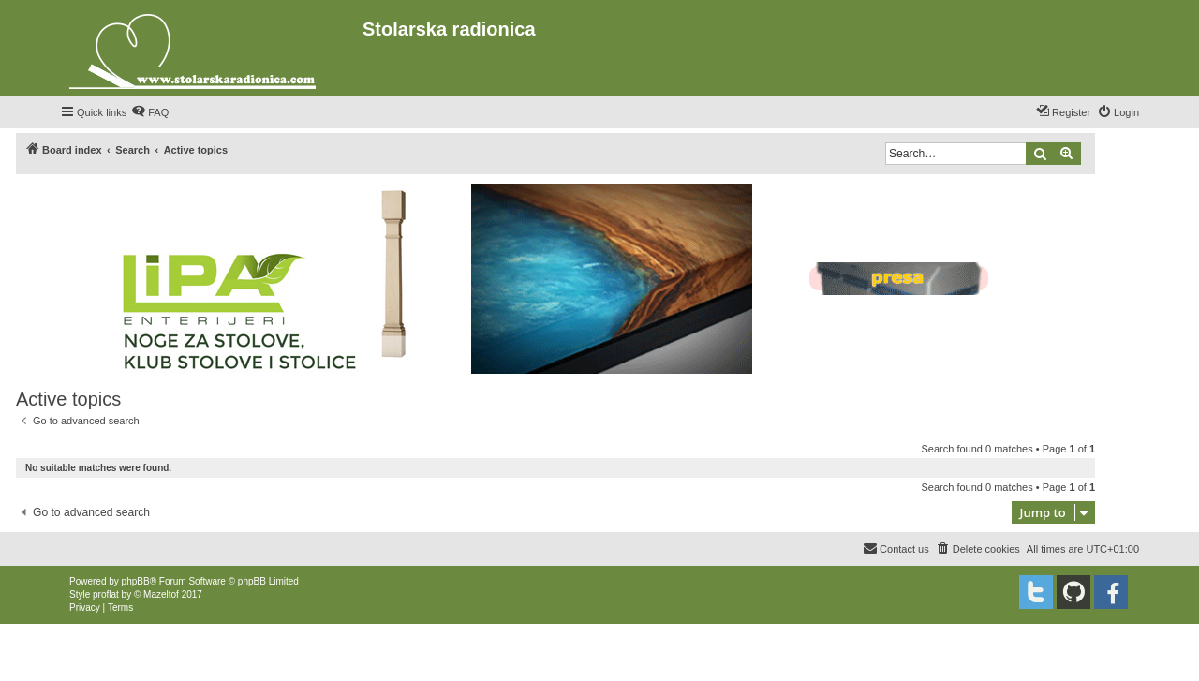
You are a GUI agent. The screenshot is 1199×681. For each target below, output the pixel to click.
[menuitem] (150, 112)
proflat (106, 594)
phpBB (136, 581)
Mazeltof (161, 594)
